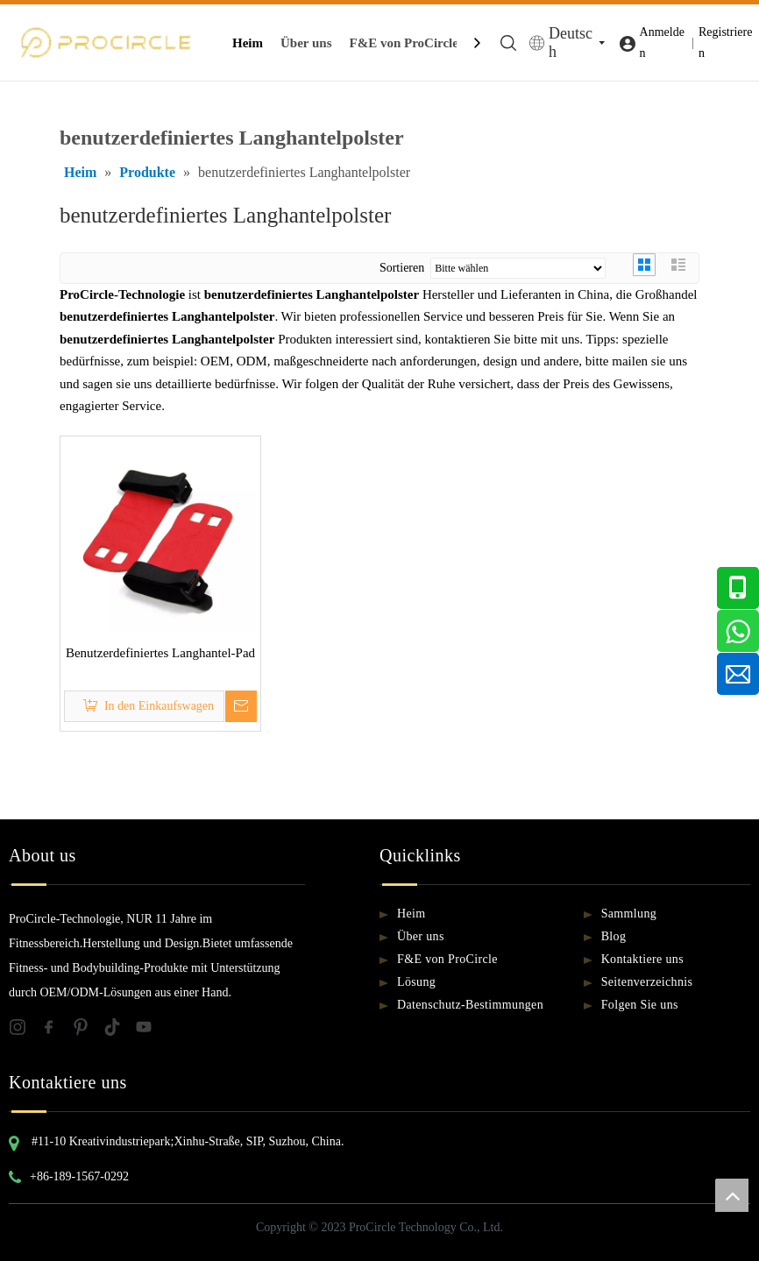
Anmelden (662, 42)
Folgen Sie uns (639, 1004)
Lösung (416, 981)
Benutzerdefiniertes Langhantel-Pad (160, 653)
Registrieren (725, 42)
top (731, 1195)
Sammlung (628, 913)
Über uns (306, 43)
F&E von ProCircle (404, 43)
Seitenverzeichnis (647, 981)
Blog (614, 936)
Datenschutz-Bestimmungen (470, 1004)
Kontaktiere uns (642, 959)
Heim (247, 43)
